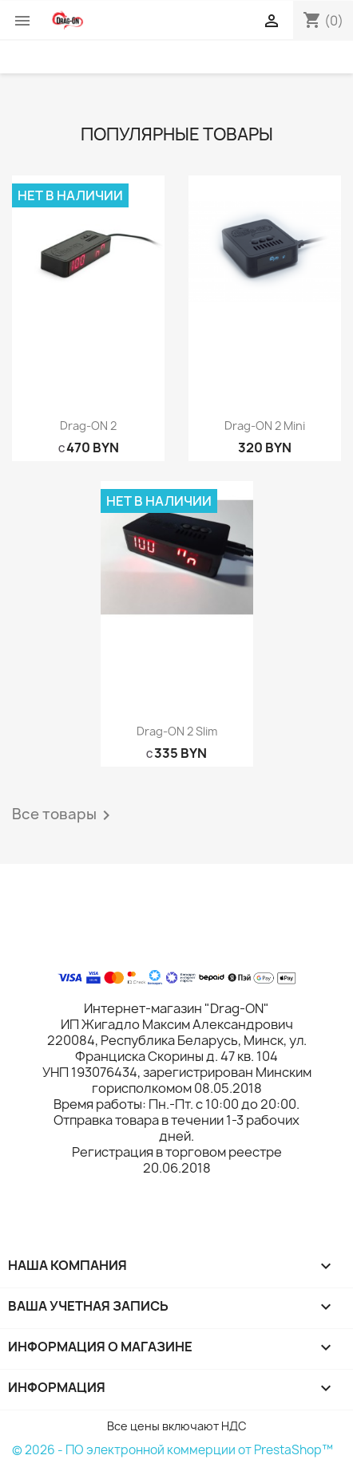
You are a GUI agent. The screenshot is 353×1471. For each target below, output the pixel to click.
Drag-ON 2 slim (177, 731)
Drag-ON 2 (88, 425)
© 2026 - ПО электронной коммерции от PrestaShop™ (172, 1449)
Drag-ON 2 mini (264, 425)
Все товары (64, 815)
